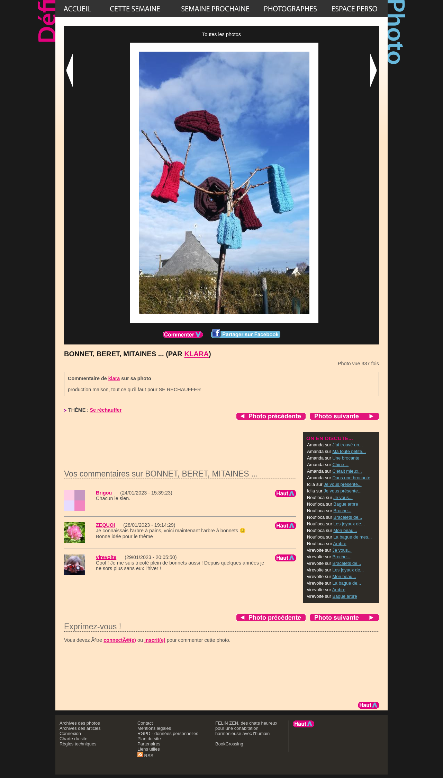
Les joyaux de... (349, 523)
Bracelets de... (347, 517)
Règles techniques (78, 743)
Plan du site (149, 738)
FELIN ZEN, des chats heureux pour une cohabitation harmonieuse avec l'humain (246, 728)
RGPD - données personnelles (167, 733)
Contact (145, 723)
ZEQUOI (105, 525)
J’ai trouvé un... (347, 444)
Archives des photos (80, 723)
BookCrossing (229, 743)
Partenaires (148, 743)
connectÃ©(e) (119, 640)
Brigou (104, 493)
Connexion (70, 733)
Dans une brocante (351, 477)
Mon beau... (345, 530)
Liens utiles (148, 749)
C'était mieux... (347, 471)
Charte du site (74, 738)
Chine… (340, 464)
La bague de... (346, 583)
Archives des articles (80, 728)
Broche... (342, 510)
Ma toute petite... (349, 451)
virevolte (106, 557)
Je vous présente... (342, 484)
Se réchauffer (105, 410)
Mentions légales (154, 728)
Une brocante (345, 458)
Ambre (339, 543)
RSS (145, 755)
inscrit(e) (154, 640)
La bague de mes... (352, 537)
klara (196, 354)
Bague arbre (345, 504)
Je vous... (342, 497)
